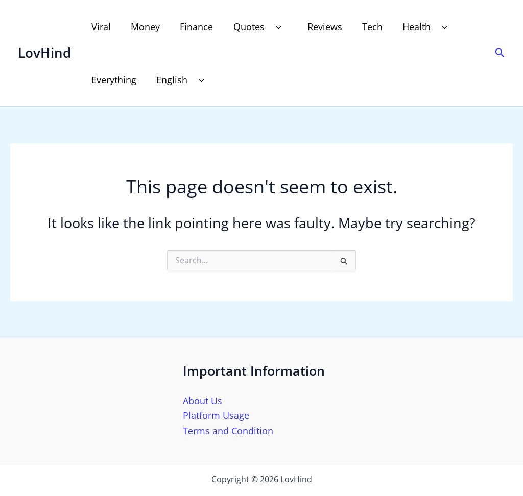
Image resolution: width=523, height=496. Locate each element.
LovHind (44, 52)
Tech (363, 26)
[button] (269, 26)
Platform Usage (216, 415)
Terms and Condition (228, 431)
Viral (100, 26)
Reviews (317, 26)
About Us (202, 400)
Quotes (254, 26)
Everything (112, 79)
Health (417, 26)
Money (142, 26)
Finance (192, 26)
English (181, 79)
